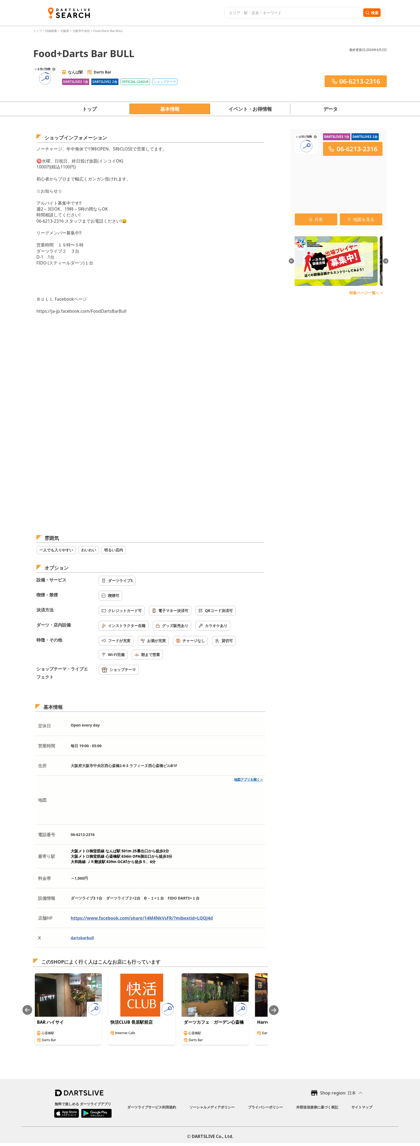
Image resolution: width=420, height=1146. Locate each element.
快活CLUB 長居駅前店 (131, 1022)
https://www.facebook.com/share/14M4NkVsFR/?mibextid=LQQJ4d (142, 918)
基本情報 (169, 109)
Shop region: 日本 (338, 1093)
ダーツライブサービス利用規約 (151, 1107)
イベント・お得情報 (250, 109)
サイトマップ (361, 1107)
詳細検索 (51, 31)
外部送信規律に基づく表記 (317, 1107)
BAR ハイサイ (50, 1022)
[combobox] (293, 12)
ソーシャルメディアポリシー (212, 1107)
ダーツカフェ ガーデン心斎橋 (214, 1022)
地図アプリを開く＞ (248, 779)
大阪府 (64, 31)
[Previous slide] (27, 1010)
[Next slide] (274, 1010)
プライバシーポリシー (265, 1107)
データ (330, 109)
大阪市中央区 (81, 31)
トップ (38, 31)
